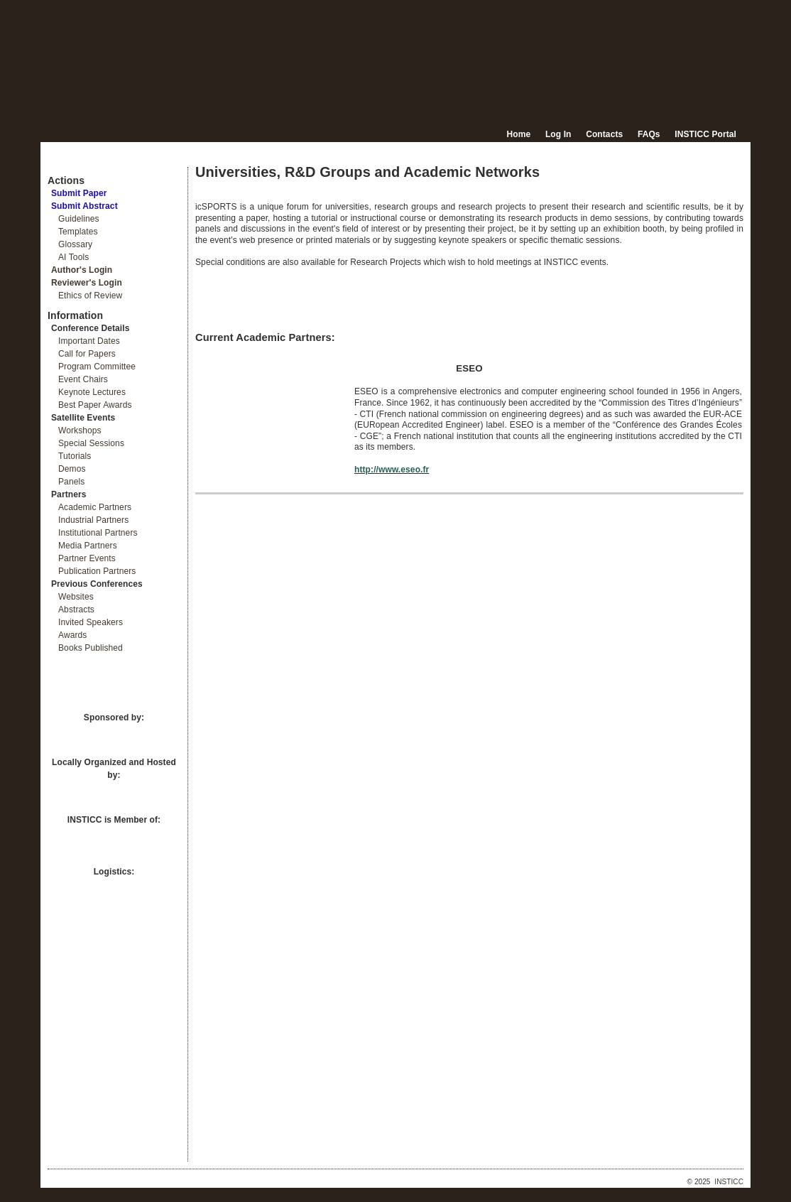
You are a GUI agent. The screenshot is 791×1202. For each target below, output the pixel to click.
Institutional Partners (98, 533)
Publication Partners (97, 571)
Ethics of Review (90, 295)
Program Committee (97, 367)
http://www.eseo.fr (391, 470)
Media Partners (87, 546)
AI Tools (73, 257)
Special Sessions (91, 443)
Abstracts (76, 609)
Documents (62, 161)
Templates (78, 232)
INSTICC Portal (705, 134)
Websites (76, 597)
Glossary (75, 244)
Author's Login (81, 270)
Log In (558, 134)
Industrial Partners (93, 520)
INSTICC (728, 1182)
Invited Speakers (90, 622)
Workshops (80, 430)
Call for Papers (87, 354)
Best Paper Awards (95, 405)
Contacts (604, 134)
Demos (72, 469)
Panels (71, 482)
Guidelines (78, 219)
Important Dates (89, 341)
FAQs (649, 134)
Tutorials (74, 456)
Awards (72, 635)
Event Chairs (83, 379)
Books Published (90, 648)
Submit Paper (79, 193)
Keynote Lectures (92, 392)
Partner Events (87, 558)
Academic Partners (94, 507)
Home (519, 134)
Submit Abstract (84, 206)
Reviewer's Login (86, 283)
